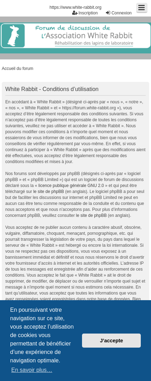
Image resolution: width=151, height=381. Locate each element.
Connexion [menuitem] (118, 12)
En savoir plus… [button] (31, 370)
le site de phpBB (48, 191)
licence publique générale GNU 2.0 (71, 185)
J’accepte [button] (111, 340)
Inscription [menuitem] (85, 12)
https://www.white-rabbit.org (75, 7)
